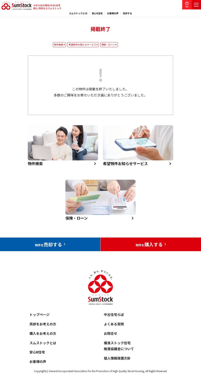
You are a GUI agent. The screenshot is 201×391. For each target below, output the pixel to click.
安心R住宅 (97, 13)
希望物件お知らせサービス (82, 44)
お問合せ (110, 333)
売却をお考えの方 (42, 323)
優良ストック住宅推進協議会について (119, 345)
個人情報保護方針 (117, 358)
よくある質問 (114, 323)
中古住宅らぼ (114, 314)
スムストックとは (78, 13)
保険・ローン (108, 44)
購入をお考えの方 (42, 333)
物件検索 (58, 44)
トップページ (39, 314)
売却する (127, 13)
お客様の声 (112, 13)
